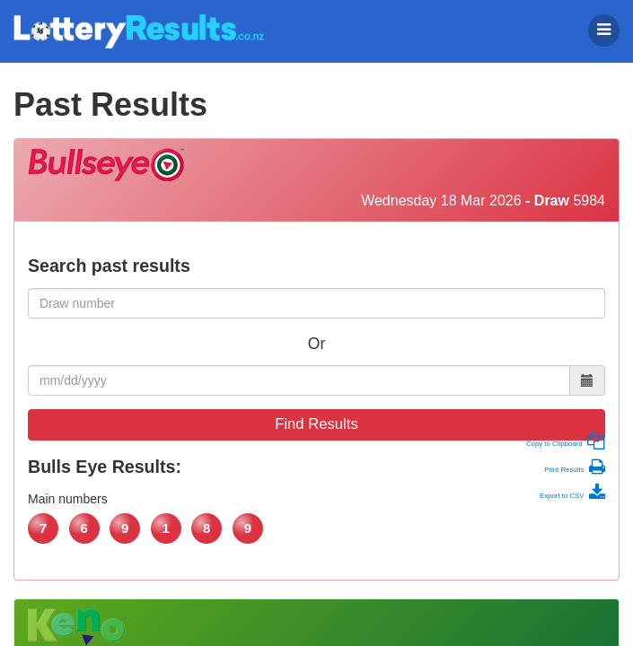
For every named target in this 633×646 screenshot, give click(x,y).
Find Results (316, 423)
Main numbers (68, 499)
